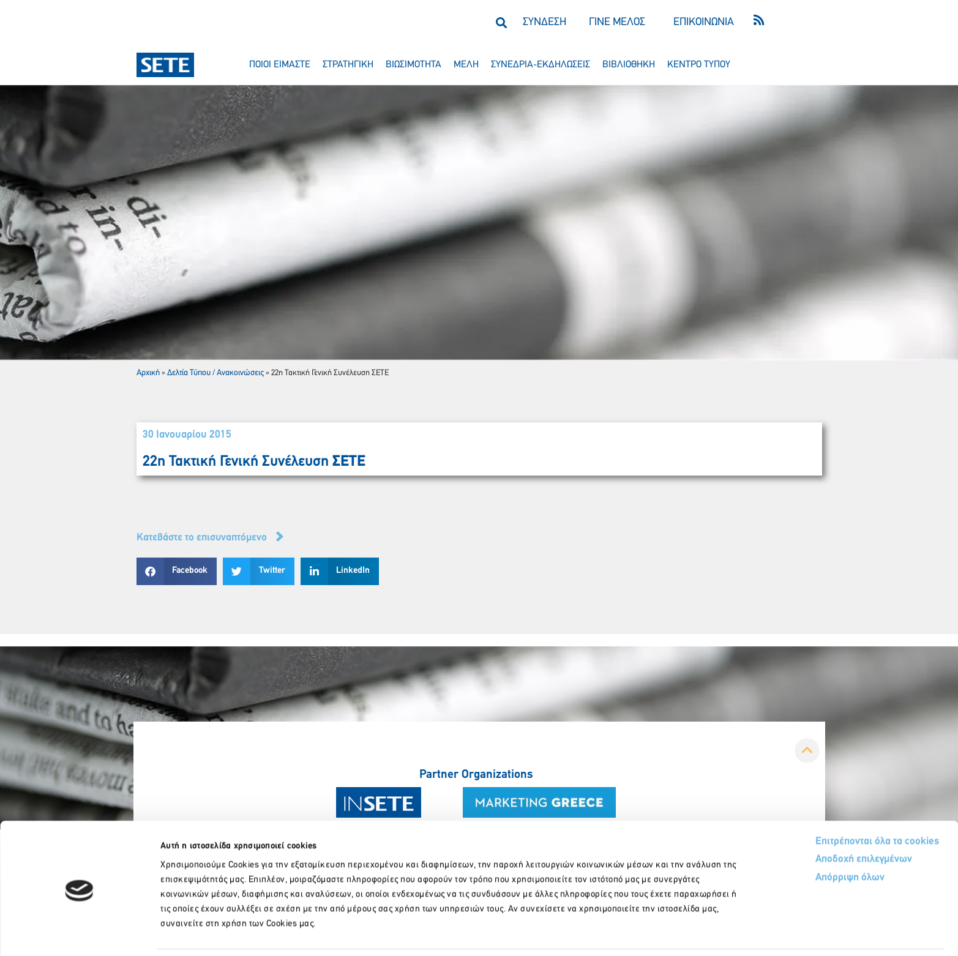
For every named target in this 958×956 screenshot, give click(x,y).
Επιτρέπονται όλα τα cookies (831, 800)
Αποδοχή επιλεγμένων (818, 819)
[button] (502, 22)
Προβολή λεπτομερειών (684, 931)
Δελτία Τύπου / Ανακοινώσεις (215, 373)
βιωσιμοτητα (413, 65)
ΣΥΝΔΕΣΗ (544, 22)
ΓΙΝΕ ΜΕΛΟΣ (617, 22)
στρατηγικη (348, 65)
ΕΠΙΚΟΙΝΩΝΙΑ (703, 22)
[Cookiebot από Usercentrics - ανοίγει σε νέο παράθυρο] (79, 932)
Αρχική (148, 373)
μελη (466, 65)
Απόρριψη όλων (804, 837)
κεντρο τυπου (698, 65)
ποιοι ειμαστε (279, 65)
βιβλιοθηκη (628, 65)
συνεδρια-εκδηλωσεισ (540, 65)
